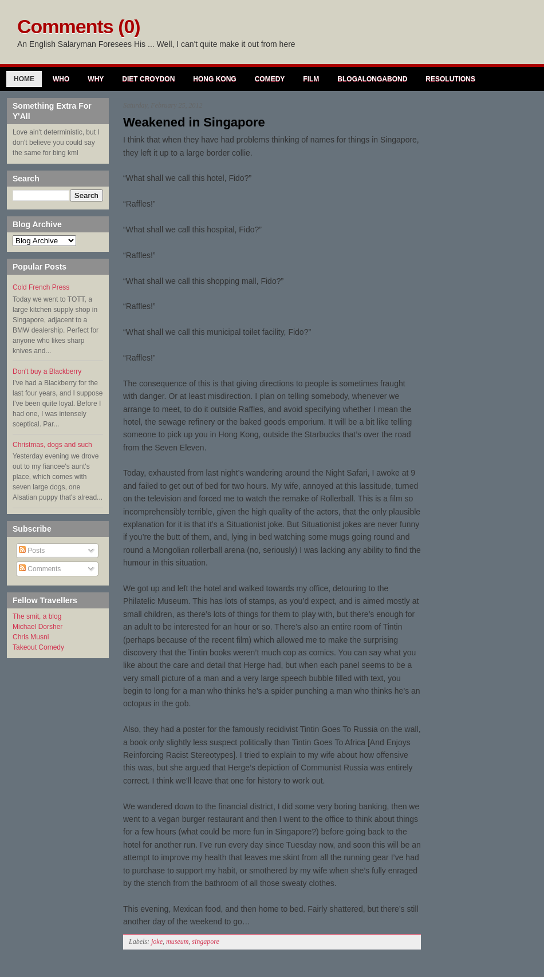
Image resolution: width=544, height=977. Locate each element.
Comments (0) (78, 26)
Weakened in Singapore (194, 122)
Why (96, 79)
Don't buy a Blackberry (47, 371)
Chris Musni (31, 637)
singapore (205, 942)
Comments (40, 569)
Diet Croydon (148, 79)
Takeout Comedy (38, 647)
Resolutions (450, 79)
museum (177, 942)
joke (157, 942)
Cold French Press (41, 287)
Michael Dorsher (37, 627)
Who (61, 79)
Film (311, 79)
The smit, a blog (37, 616)
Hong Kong (214, 79)
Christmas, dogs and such (52, 445)
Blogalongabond (372, 79)
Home (24, 79)
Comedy (270, 79)
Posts (32, 551)
